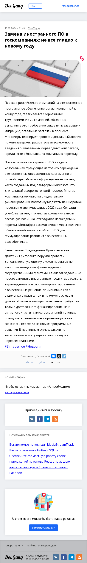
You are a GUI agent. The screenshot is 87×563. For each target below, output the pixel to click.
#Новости (33, 346)
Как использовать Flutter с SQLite (34, 450)
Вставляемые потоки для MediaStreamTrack (41, 444)
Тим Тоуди (34, 28)
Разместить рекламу (43, 527)
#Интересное (15, 346)
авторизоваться (17, 392)
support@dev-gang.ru (37, 558)
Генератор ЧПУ (14, 545)
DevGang (14, 6)
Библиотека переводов (41, 545)
